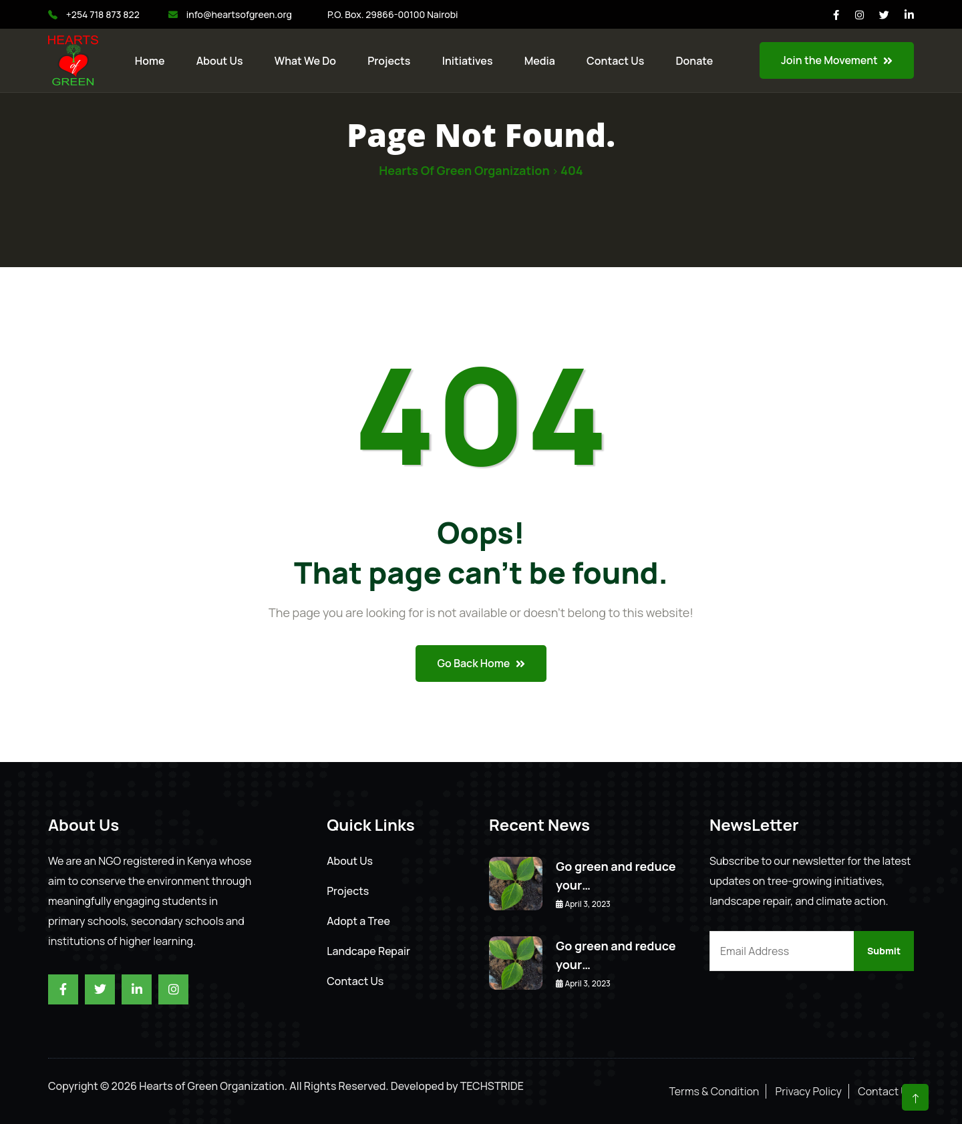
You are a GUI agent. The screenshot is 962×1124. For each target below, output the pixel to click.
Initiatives (467, 60)
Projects (388, 60)
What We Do (305, 60)
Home (150, 60)
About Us (219, 60)
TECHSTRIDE (492, 1086)
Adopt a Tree (358, 921)
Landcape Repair (368, 951)
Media (539, 60)
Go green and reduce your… (616, 875)
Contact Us (355, 981)
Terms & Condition (714, 1091)
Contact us (615, 60)
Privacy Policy (809, 1091)
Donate (694, 60)
